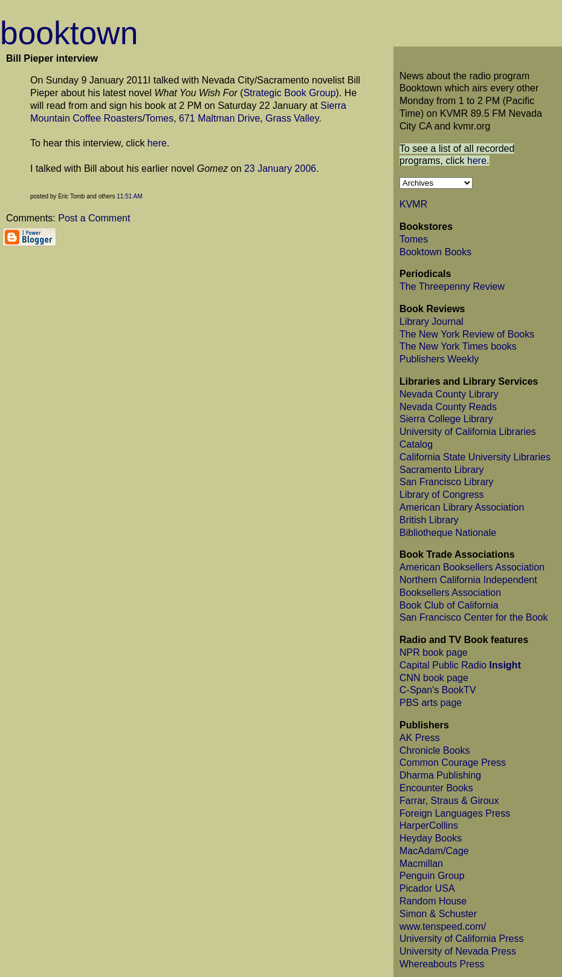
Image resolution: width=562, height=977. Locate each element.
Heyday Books (430, 838)
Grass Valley (291, 118)
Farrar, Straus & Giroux (449, 801)
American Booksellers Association (471, 567)
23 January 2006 (280, 168)
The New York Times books (458, 346)
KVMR (413, 204)
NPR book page (433, 652)
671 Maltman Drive (219, 118)
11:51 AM (129, 196)
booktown (69, 33)
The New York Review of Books (466, 334)
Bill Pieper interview (52, 58)
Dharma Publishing (440, 775)
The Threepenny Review (452, 286)
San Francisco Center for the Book (473, 617)
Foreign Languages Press (454, 813)
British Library (429, 520)
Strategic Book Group (290, 93)
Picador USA (427, 888)
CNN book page (433, 678)
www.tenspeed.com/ (442, 926)
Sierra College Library (446, 419)
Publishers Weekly (439, 359)
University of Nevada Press (457, 951)
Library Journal (431, 321)
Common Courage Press (452, 762)
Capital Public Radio (460, 665)
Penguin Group (432, 876)
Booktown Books (435, 252)
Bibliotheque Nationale (447, 533)
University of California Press (461, 938)
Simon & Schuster (438, 914)
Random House (433, 901)
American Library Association (461, 507)
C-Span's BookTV (437, 690)
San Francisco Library (446, 482)
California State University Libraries (475, 457)
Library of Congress (441, 494)
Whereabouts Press (442, 964)
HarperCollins (428, 825)
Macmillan (421, 863)
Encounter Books (436, 788)
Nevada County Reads (448, 407)
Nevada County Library (449, 394)
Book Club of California (449, 605)
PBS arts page (430, 703)
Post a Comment (94, 218)
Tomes (159, 118)
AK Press (419, 738)
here (157, 143)
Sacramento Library (441, 470)
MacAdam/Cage (434, 851)
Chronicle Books (434, 750)
